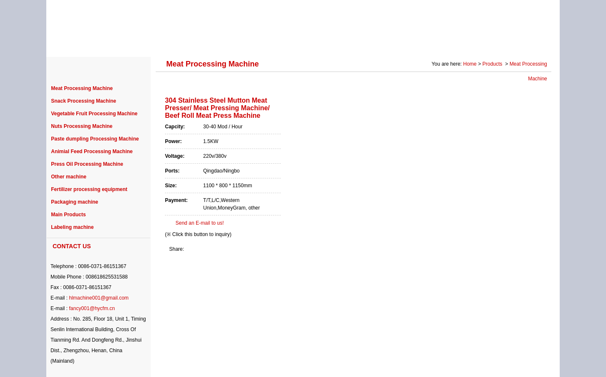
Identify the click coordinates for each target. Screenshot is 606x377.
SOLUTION (415, 43)
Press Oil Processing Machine (87, 164)
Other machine (68, 177)
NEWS (327, 43)
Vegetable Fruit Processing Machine (94, 114)
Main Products (68, 215)
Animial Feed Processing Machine (92, 151)
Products (493, 64)
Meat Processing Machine (82, 88)
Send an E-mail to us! (199, 223)
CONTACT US (523, 43)
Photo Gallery (468, 43)
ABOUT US (115, 43)
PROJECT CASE (224, 43)
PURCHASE (282, 43)
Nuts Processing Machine (81, 126)
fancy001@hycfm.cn (92, 308)
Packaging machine (74, 202)
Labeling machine (72, 227)
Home (470, 64)
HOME (71, 43)
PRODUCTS (165, 43)
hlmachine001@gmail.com (99, 298)
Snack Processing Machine (83, 101)
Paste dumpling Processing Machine (95, 139)
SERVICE (368, 43)
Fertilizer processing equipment (89, 189)
